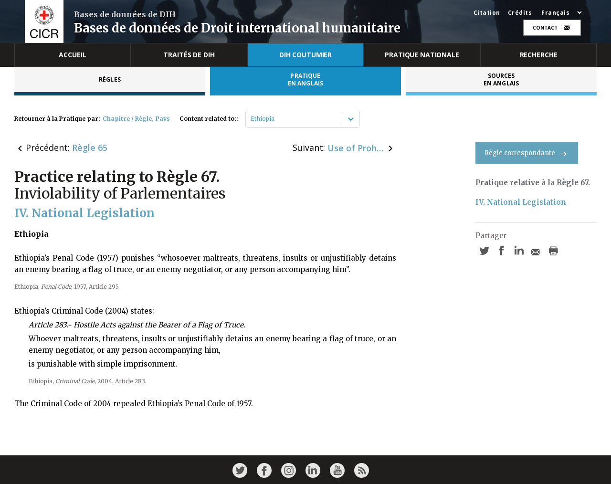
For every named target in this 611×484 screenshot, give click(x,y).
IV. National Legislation (520, 202)
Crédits (520, 13)
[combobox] (251, 119)
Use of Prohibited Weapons (356, 148)
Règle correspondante (527, 153)
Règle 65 (89, 147)
